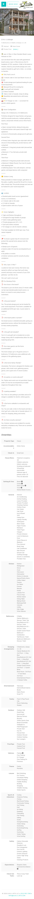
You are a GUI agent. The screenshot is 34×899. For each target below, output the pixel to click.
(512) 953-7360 (26, 893)
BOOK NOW (13, 4)
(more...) (15, 49)
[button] (1, 22)
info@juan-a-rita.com (17, 895)
